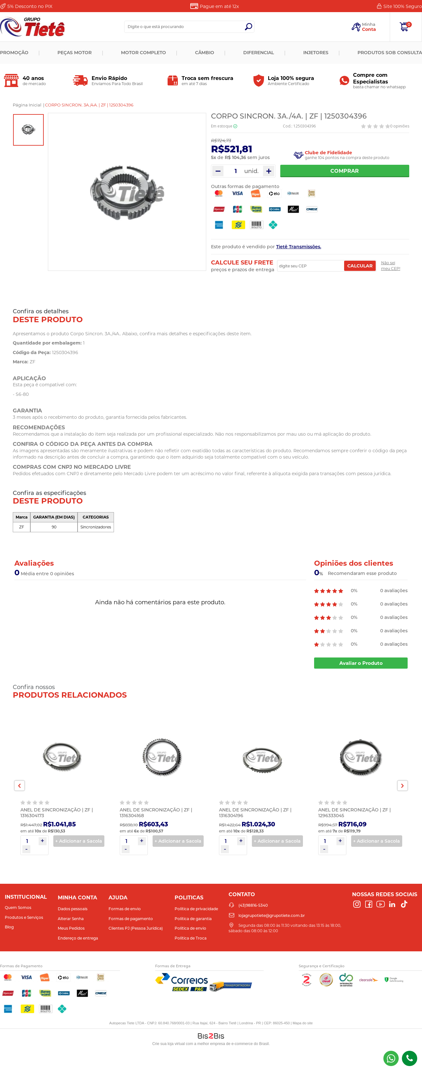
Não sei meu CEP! (390, 265)
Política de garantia (193, 918)
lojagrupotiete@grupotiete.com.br (271, 915)
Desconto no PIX (29, 6)
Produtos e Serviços (24, 917)
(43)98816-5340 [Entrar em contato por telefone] (409, 1058)
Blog (9, 927)
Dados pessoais (72, 908)
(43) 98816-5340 (391, 1058)
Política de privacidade (196, 908)
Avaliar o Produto (361, 663)
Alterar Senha (71, 918)
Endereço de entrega (78, 938)
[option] (28, 129)
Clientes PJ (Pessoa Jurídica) (136, 928)
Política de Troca (191, 938)
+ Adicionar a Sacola (78, 841)
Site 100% (402, 6)
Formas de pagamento (131, 918)
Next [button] (402, 785)
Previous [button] (19, 785)
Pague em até (219, 6)
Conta (369, 29)
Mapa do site (303, 1023)
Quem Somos (18, 907)
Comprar (345, 171)
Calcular (360, 266)
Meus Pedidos (71, 928)
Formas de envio (125, 908)
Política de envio (190, 928)
